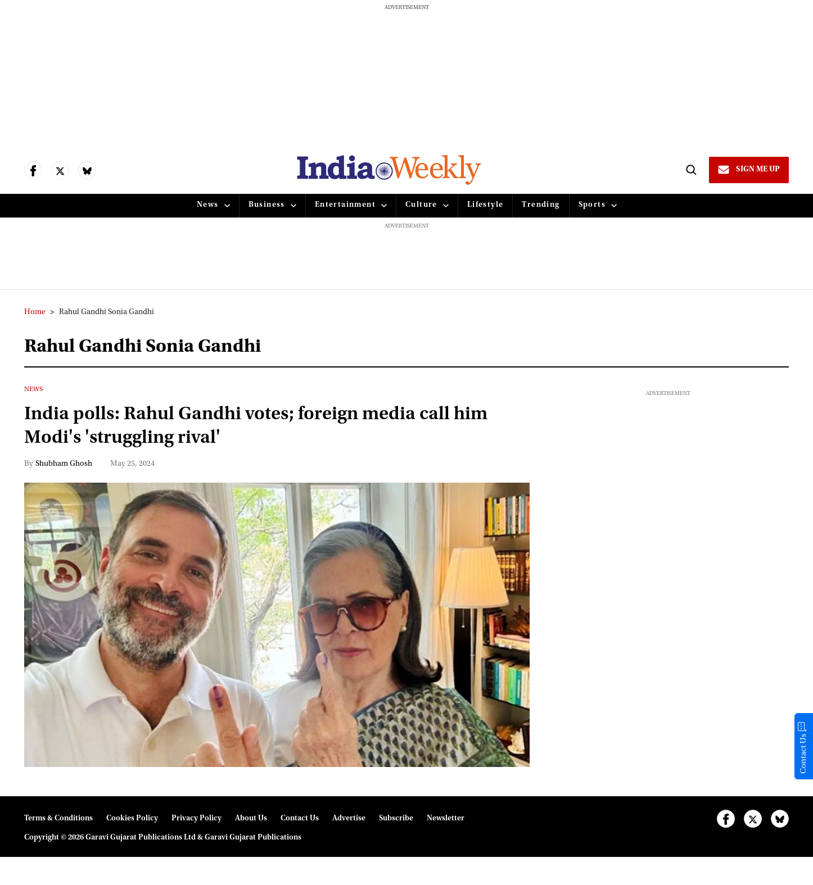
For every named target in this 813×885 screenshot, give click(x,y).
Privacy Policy (196, 819)
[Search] (691, 170)
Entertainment (345, 205)
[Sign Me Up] (749, 170)
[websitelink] (389, 170)
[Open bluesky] (87, 170)
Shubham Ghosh (63, 464)
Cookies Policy (132, 819)
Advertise (348, 819)
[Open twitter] (60, 170)
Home (35, 312)
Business (267, 205)
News (208, 205)
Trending (540, 205)
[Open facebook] (33, 170)
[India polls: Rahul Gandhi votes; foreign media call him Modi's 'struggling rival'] (277, 625)
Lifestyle (485, 205)
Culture (421, 205)
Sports (592, 205)
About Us (251, 819)
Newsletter (445, 819)
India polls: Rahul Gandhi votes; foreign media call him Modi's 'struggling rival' (255, 426)
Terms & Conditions (58, 819)
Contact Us (300, 819)
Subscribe (396, 819)
